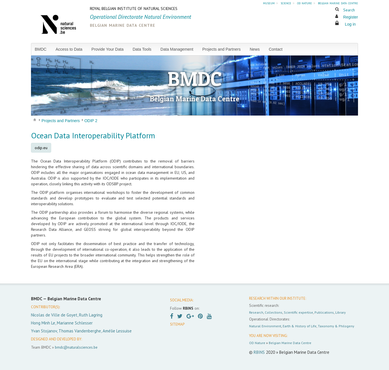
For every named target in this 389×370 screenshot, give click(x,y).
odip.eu (41, 147)
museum (269, 2)
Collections (273, 312)
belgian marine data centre (338, 2)
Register (350, 17)
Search (349, 10)
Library (340, 312)
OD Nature (257, 343)
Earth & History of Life (299, 326)
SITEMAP (177, 324)
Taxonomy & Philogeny (336, 326)
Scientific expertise (298, 312)
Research (256, 312)
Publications (324, 312)
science (286, 2)
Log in (350, 24)
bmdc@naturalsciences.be (76, 347)
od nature (304, 2)
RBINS (259, 352)
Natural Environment (265, 326)
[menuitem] (42, 49)
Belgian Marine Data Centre (290, 343)
